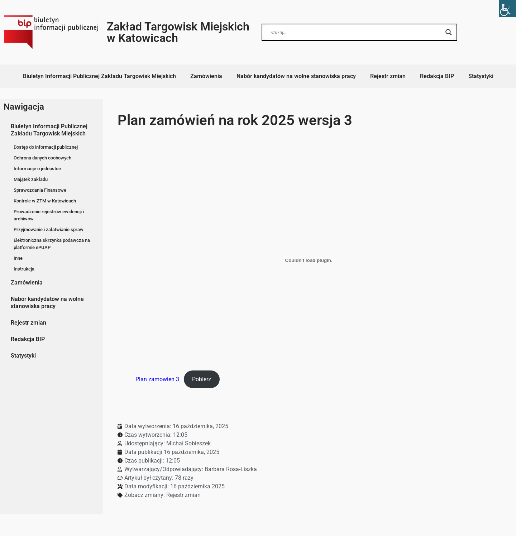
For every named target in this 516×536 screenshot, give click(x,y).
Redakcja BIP (437, 76)
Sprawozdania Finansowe (40, 190)
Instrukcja (24, 269)
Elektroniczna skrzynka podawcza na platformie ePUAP (52, 244)
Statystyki (480, 76)
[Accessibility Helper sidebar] (507, 8)
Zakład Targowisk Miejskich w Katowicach (178, 32)
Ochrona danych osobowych (42, 158)
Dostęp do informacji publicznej (46, 147)
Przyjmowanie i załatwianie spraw (48, 229)
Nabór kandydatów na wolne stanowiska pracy (296, 76)
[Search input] (356, 32)
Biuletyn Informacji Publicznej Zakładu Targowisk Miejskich (99, 76)
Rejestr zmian (388, 76)
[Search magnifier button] (449, 32)
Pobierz (201, 379)
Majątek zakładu (31, 179)
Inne (18, 258)
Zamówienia (206, 76)
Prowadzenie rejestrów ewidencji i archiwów (49, 215)
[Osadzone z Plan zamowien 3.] (308, 260)
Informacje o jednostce (37, 168)
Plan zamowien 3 (157, 379)
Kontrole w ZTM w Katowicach (45, 201)
